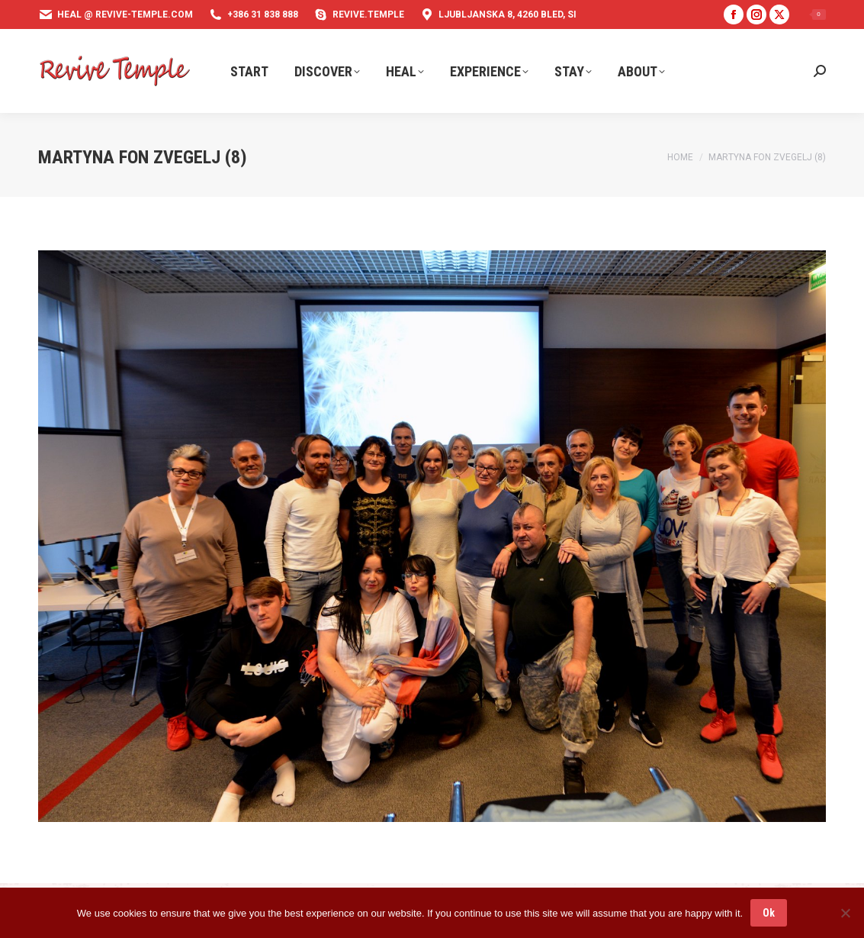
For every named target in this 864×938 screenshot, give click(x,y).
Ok (769, 913)
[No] (845, 912)
